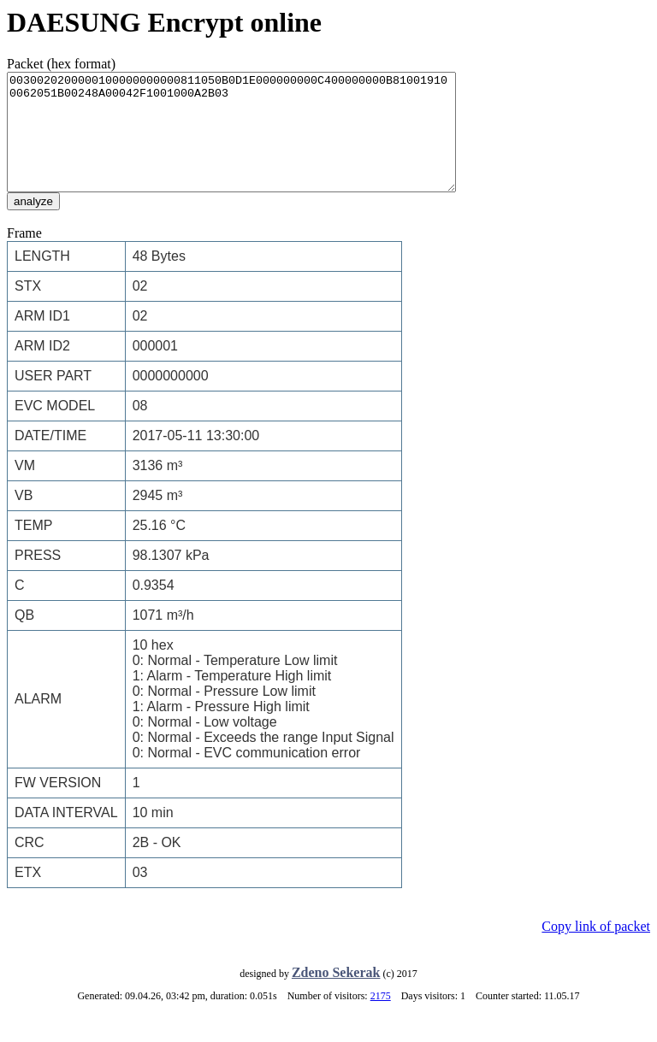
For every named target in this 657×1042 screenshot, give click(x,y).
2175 (380, 1019)
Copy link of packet (596, 949)
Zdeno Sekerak (336, 995)
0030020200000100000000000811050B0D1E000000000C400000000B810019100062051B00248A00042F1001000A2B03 (258, 143)
